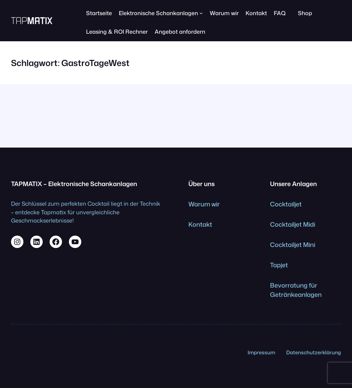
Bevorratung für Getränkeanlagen (296, 290)
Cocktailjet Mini (292, 244)
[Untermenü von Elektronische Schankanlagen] (201, 13)
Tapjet (279, 264)
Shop (305, 13)
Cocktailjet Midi (292, 224)
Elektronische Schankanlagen (158, 13)
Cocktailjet (286, 204)
